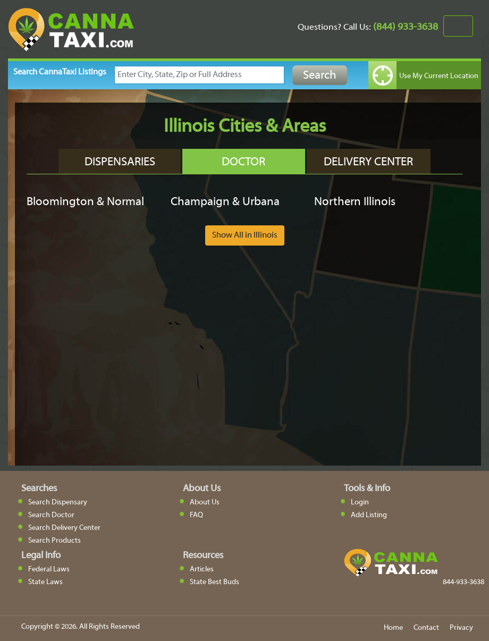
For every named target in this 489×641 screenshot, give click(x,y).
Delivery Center (368, 162)
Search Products (54, 541)
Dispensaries (120, 162)
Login (360, 503)
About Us (205, 503)
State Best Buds (214, 582)
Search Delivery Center (64, 528)
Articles (202, 569)
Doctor (243, 162)
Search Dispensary (57, 503)
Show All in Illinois (244, 235)
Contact (426, 628)
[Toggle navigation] (458, 26)
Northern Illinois (354, 202)
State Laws (45, 582)
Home (393, 628)
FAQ (196, 515)
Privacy (461, 628)
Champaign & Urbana (225, 202)
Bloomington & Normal (85, 202)
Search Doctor (51, 515)
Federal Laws (49, 569)
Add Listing (369, 515)
